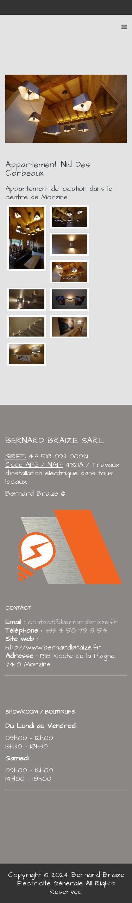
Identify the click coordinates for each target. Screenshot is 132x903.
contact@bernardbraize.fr (73, 622)
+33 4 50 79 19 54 (74, 630)
